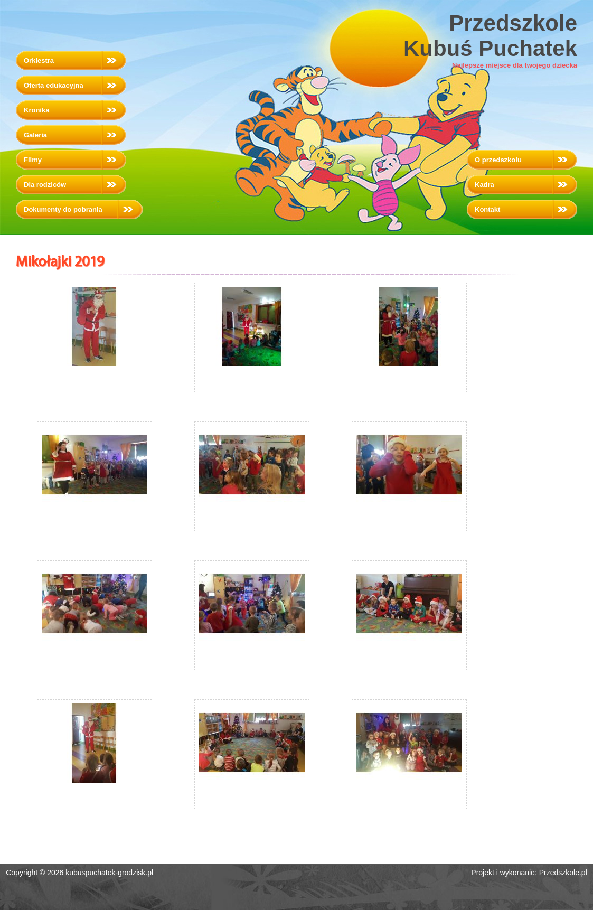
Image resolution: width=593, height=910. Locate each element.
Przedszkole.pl (563, 872)
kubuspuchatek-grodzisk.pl (109, 872)
